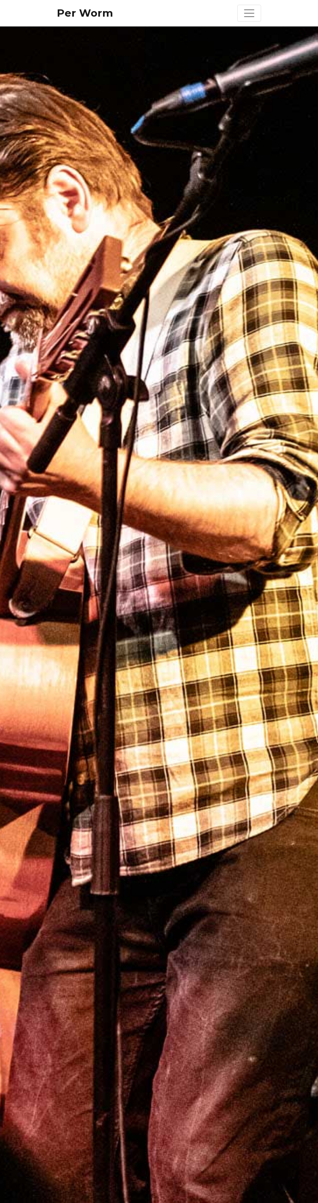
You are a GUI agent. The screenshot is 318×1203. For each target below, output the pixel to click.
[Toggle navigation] (249, 13)
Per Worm (85, 13)
